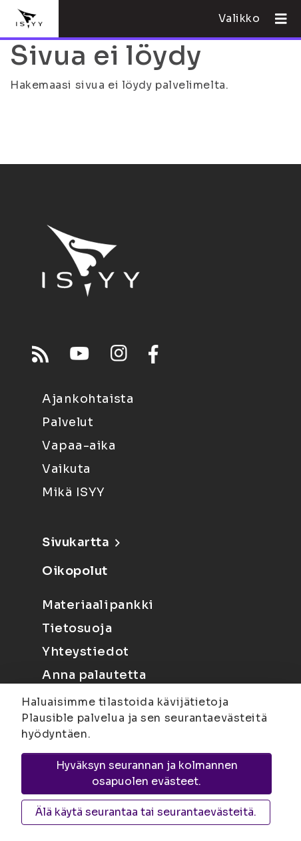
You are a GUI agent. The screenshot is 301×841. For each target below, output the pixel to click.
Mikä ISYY (73, 492)
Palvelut (67, 422)
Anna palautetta (94, 675)
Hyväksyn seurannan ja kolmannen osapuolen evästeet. (147, 773)
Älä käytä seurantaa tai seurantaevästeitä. (145, 812)
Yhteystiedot (85, 651)
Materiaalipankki (98, 605)
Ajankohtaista (88, 398)
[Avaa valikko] (275, 18)
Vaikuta (66, 469)
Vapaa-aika (79, 445)
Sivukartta (80, 542)
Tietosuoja (77, 628)
